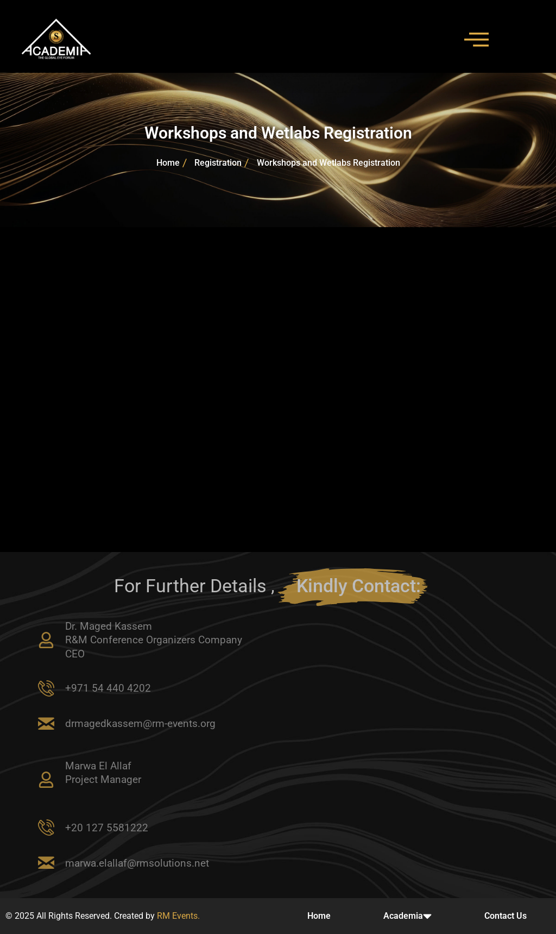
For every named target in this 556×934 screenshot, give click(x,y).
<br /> (278, 387)
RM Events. (178, 916)
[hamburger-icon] (471, 39)
